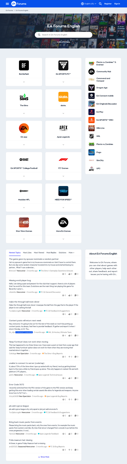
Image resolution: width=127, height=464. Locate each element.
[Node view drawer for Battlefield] (23, 82)
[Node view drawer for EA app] (23, 144)
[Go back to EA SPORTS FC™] (63, 74)
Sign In (117, 4)
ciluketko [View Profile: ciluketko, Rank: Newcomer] (12, 292)
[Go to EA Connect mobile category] (91, 96)
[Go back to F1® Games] (63, 168)
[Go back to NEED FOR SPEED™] (63, 200)
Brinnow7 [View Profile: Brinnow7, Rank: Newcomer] (12, 271)
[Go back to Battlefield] (24, 74)
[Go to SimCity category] (91, 160)
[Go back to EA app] (24, 137)
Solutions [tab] (62, 253)
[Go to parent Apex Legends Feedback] (48, 433)
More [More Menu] (71, 253)
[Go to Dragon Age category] (91, 88)
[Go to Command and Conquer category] (91, 80)
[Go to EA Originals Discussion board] (91, 104)
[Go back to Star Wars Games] (24, 231)
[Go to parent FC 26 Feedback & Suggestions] (56, 311)
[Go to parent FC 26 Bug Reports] (56, 446)
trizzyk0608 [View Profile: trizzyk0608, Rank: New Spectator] (13, 396)
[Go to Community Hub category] (91, 71)
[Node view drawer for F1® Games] (63, 176)
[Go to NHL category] (91, 136)
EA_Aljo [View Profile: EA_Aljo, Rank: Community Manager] (12, 332)
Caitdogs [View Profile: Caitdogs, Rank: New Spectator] (12, 353)
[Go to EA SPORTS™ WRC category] (91, 120)
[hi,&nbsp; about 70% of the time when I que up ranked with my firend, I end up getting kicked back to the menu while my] (43, 369)
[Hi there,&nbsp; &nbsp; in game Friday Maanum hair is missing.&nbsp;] (43, 443)
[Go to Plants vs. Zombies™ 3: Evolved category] (91, 63)
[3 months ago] (31, 271)
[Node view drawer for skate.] (63, 113)
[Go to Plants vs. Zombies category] (91, 144)
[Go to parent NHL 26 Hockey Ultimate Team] (58, 332)
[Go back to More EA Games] (63, 231)
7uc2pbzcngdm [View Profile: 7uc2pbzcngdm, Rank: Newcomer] (15, 311)
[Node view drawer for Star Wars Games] (23, 239)
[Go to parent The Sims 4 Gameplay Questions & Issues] (55, 271)
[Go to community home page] (18, 3)
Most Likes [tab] (27, 253)
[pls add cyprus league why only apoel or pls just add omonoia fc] (43, 409)
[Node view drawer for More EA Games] (63, 239)
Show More (43, 457)
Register (108, 4)
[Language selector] (88, 3)
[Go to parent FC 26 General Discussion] (49, 292)
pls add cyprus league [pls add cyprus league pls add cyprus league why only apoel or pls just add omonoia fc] (19, 406)
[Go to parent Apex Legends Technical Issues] (48, 375)
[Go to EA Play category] (91, 112)
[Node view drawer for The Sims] (23, 113)
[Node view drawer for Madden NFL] (23, 207)
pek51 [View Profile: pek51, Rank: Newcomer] (11, 375)
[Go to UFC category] (91, 168)
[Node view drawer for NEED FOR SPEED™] (63, 207)
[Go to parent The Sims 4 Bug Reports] (52, 353)
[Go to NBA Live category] (91, 128)
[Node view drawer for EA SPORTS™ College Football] (23, 176)
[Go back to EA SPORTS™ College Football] (24, 168)
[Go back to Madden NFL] (24, 200)
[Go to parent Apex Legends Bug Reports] (55, 396)
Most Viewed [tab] (39, 253)
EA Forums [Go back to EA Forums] (9, 10)
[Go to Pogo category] (91, 152)
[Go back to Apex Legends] (63, 137)
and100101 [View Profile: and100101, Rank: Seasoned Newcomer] (13, 446)
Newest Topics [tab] (15, 253)
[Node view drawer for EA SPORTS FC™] (63, 82)
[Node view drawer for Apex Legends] (63, 144)
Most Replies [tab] (51, 253)
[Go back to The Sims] (24, 105)
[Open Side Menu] (7, 4)
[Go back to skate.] (63, 105)
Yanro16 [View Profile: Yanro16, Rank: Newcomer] (12, 434)
